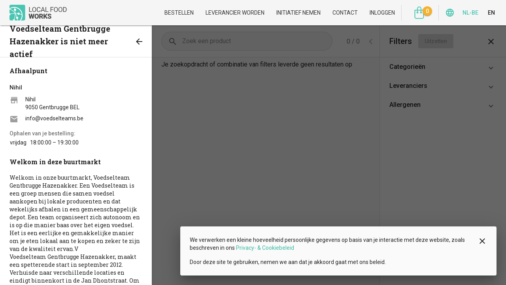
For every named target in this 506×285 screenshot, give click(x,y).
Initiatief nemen (298, 13)
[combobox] (372, 41)
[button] (443, 66)
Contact (345, 13)
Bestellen (179, 13)
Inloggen (382, 13)
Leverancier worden (235, 13)
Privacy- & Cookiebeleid (265, 248)
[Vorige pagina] (309, 41)
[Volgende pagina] (325, 41)
